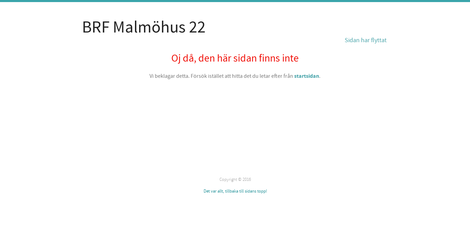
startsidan (306, 76)
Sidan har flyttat (366, 40)
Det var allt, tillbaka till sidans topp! (235, 191)
